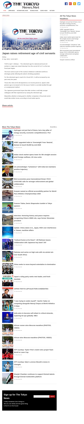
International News (22, 10)
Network (52, 10)
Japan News (11, 10)
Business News (34, 10)
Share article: (7, 105)
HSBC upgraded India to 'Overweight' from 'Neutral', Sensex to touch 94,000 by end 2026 (70, 31)
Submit (52, 396)
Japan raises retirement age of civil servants (28, 53)
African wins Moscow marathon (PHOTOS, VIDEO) (33, 337)
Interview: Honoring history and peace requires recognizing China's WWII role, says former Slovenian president (34, 218)
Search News (44, 10)
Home (4, 10)
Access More (53, 127)
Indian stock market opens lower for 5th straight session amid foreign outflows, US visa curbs (70, 38)
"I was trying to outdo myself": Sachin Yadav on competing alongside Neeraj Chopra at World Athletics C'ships (34, 303)
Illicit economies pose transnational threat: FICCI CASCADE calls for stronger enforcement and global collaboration (33, 181)
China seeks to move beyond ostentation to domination (35, 264)
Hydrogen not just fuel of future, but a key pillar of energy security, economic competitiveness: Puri (70, 23)
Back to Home (5, 15)
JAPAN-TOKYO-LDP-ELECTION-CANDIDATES (31, 289)
